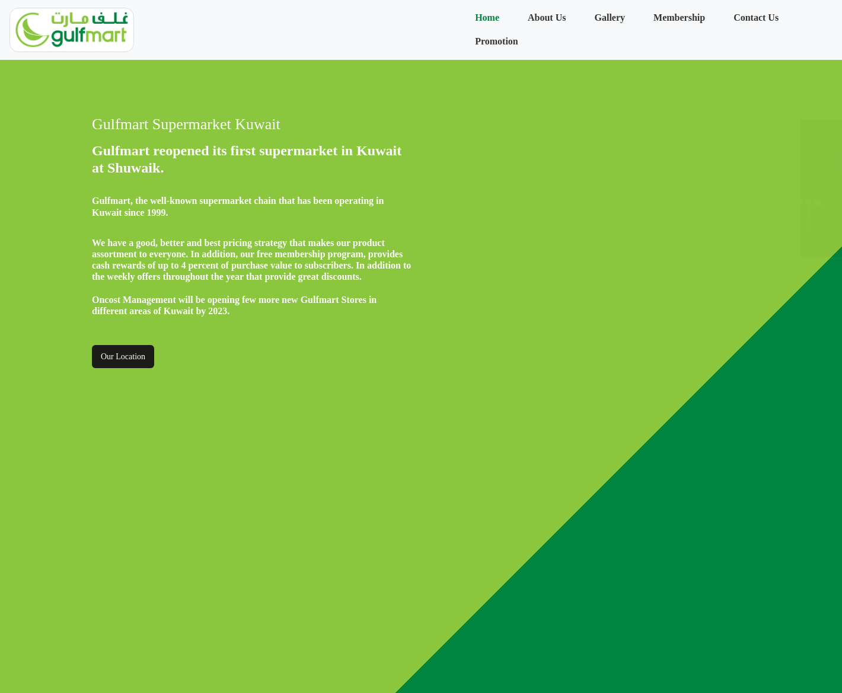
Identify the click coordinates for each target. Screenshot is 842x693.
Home (487, 17)
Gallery (609, 17)
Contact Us (756, 17)
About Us (547, 17)
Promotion (496, 41)
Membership (679, 17)
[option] (608, 188)
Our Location (123, 356)
